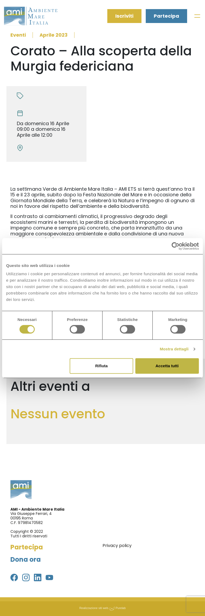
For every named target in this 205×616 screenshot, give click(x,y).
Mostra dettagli (174, 349)
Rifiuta (101, 366)
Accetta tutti (167, 366)
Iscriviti (124, 16)
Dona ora (25, 559)
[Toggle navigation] (197, 16)
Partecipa (166, 16)
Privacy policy (117, 545)
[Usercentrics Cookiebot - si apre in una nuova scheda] (175, 246)
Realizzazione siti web (93, 608)
